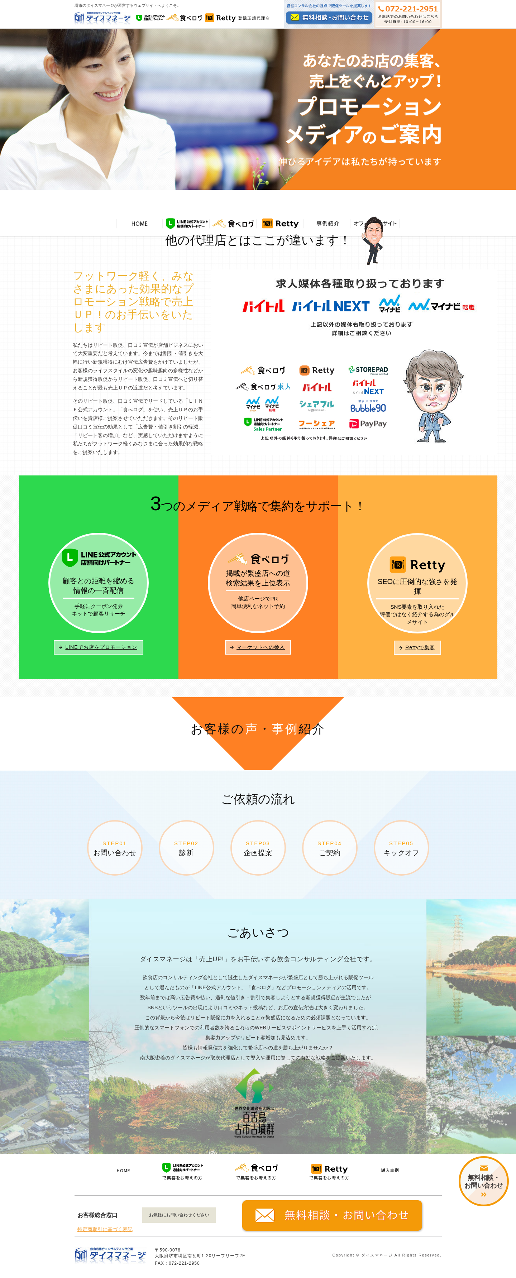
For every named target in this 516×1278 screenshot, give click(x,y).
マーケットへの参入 (260, 651)
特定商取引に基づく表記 (105, 1233)
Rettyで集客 (420, 651)
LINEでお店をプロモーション (101, 651)
